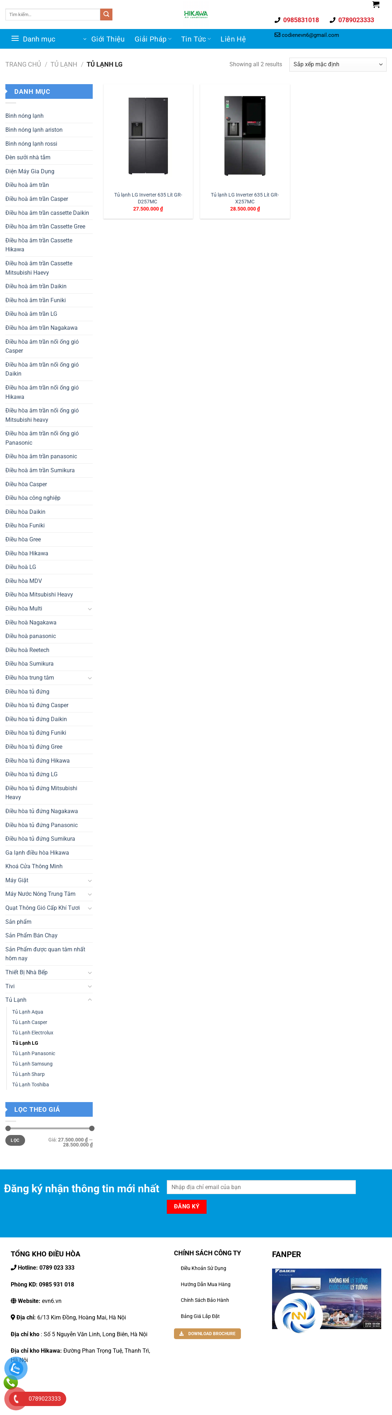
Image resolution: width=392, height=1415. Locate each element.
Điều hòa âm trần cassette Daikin (47, 212)
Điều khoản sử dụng (203, 1268)
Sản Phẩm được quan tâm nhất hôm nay (45, 954)
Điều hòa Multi (23, 608)
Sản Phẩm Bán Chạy (31, 935)
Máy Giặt (16, 880)
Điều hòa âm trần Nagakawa (41, 327)
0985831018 (300, 20)
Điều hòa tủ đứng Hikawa (37, 760)
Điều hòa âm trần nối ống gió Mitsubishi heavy (42, 415)
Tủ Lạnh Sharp (28, 1074)
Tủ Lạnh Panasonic (33, 1054)
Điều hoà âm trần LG (31, 313)
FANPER (286, 1254)
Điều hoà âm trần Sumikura (40, 470)
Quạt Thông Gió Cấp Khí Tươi (42, 907)
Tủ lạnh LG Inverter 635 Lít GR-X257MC (245, 198)
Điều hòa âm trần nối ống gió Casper (42, 346)
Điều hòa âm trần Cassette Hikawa (38, 245)
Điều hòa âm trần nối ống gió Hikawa (42, 392)
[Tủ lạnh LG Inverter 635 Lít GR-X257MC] (245, 136)
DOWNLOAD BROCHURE (207, 1333)
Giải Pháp (153, 39)
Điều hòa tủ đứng (27, 691)
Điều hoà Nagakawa (31, 622)
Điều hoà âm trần (27, 185)
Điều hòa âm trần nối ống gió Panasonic (42, 438)
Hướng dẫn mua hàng (206, 1284)
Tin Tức (196, 39)
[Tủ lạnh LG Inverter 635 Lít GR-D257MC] (148, 136)
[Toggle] (90, 608)
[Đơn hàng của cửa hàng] (338, 65)
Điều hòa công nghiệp (33, 497)
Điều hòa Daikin (25, 511)
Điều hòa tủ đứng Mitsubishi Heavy (41, 793)
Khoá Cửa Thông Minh (34, 866)
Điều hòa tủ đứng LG (31, 774)
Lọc (15, 1140)
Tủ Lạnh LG (25, 1043)
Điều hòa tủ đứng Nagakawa (41, 811)
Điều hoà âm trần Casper (36, 198)
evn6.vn (39, 1301)
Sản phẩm (18, 921)
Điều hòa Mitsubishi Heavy (39, 594)
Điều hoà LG (20, 567)
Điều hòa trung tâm (29, 677)
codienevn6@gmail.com (310, 35)
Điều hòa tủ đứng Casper (36, 705)
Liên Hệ (233, 39)
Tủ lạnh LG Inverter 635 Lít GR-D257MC (148, 198)
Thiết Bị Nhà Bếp (26, 972)
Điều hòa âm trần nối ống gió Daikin (42, 369)
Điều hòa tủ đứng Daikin (36, 719)
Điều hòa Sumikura (29, 663)
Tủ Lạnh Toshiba (30, 1085)
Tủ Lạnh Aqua (27, 1012)
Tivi (10, 986)
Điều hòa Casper (26, 484)
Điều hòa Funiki (25, 525)
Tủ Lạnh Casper (29, 1022)
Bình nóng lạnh (24, 115)
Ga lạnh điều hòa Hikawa (37, 852)
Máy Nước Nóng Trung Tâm (40, 893)
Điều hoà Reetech (27, 650)
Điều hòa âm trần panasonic (41, 456)
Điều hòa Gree (23, 539)
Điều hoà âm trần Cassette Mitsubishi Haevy (38, 268)
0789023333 (355, 20)
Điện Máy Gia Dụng (29, 171)
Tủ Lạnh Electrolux (32, 1033)
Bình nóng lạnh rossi (31, 143)
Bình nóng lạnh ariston (34, 129)
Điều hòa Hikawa (26, 553)
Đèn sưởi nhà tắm (27, 157)
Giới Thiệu (108, 39)
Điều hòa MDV (23, 581)
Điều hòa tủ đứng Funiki (35, 732)
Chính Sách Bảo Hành (205, 1300)
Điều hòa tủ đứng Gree (33, 746)
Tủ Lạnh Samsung (32, 1064)
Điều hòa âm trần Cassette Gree (45, 226)
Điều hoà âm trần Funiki (35, 300)
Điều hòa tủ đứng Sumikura (40, 838)
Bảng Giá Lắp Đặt (200, 1316)
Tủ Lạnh (63, 64)
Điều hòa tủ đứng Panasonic (41, 825)
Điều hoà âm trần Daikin (36, 286)
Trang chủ (23, 64)
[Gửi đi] (106, 15)
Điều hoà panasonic (30, 636)
